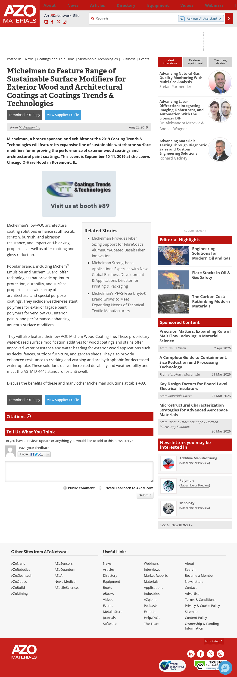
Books (107, 573)
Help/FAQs (152, 603)
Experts (150, 597)
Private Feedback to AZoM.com (128, 488)
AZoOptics (19, 567)
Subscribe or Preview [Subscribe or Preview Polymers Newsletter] (194, 471)
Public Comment (81, 488)
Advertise (192, 579)
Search (190, 555)
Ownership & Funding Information (202, 611)
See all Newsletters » (176, 510)
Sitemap (191, 597)
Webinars (151, 549)
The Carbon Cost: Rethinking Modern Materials (209, 300)
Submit (145, 495)
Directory (106, 5)
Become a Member (199, 561)
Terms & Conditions (200, 585)
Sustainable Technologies (98, 59)
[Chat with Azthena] (225, 668)
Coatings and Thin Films (56, 59)
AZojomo (150, 585)
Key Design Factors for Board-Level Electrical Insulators (189, 374)
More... (227, 5)
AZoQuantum (65, 555)
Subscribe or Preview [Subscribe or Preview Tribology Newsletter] (194, 493)
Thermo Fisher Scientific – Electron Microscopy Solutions (189, 409)
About (189, 549)
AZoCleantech (21, 561)
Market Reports (156, 561)
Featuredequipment (195, 61)
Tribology (186, 488)
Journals (109, 603)
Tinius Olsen (177, 342)
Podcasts (151, 591)
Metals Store (112, 597)
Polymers (186, 466)
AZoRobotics (20, 555)
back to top (214, 627)
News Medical (65, 567)
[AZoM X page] (58, 22)
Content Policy (196, 603)
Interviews (152, 555)
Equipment (111, 567)
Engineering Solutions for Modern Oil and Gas (211, 252)
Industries (152, 579)
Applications (153, 573)
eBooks (108, 579)
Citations (18, 416)
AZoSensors (64, 549)
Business (128, 59)
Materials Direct (180, 383)
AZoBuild (18, 573)
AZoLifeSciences (67, 573)
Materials (151, 567)
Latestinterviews (170, 61)
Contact (191, 573)
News (29, 59)
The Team (151, 609)
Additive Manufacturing (198, 444)
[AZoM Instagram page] (64, 22)
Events (144, 59)
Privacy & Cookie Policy (202, 591)
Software (110, 609)
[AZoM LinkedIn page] (46, 22)
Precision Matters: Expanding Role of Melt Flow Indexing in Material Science (193, 333)
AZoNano (18, 549)
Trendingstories (220, 61)
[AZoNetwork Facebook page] (52, 22)
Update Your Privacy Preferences (40, 671)
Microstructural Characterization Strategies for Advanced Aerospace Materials (189, 396)
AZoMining (19, 579)
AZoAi (59, 561)
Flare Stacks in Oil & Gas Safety (209, 274)
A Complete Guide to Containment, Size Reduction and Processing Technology (194, 353)
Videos (108, 585)
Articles (109, 555)
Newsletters (194, 567)
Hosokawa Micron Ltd (184, 362)
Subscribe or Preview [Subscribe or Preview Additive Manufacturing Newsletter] (194, 448)
